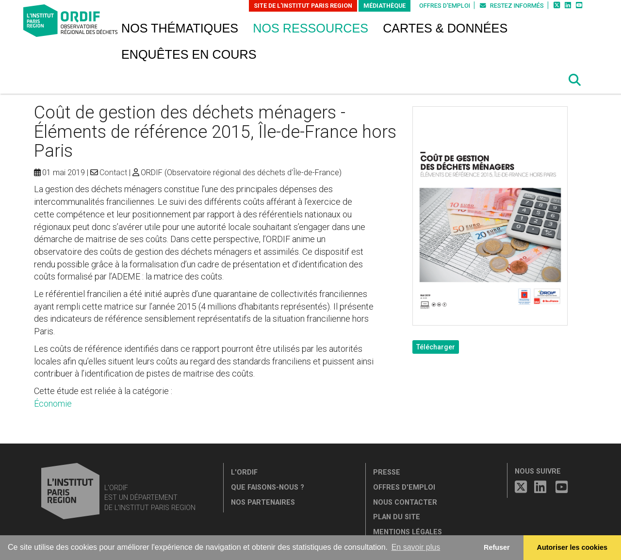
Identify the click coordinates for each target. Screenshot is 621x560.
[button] (575, 80)
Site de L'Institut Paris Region (303, 5)
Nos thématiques (179, 28)
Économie (53, 403)
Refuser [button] (497, 547)
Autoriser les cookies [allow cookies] (572, 547)
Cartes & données (445, 28)
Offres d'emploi (444, 5)
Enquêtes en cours (189, 54)
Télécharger (435, 347)
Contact (113, 172)
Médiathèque (384, 5)
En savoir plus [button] (416, 547)
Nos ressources (310, 28)
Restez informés (512, 5)
